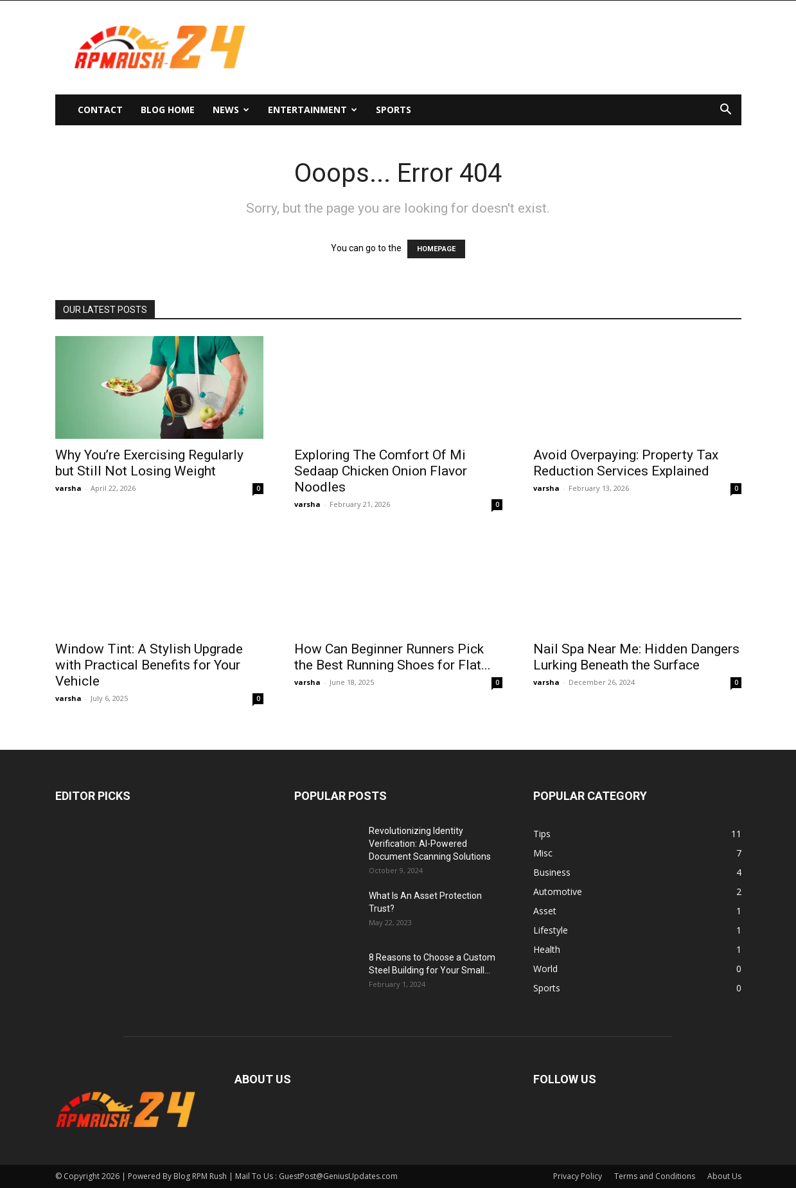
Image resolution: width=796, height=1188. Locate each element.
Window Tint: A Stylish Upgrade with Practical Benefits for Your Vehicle (149, 665)
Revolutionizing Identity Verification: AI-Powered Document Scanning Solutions (430, 844)
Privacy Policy (577, 1176)
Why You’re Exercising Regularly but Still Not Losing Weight (149, 463)
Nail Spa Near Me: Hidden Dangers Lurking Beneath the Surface (636, 657)
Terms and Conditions (654, 1176)
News (231, 109)
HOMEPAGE (436, 249)
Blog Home (168, 109)
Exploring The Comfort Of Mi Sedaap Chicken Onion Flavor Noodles (380, 471)
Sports (393, 109)
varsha (68, 488)
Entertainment (312, 109)
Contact (100, 109)
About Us (724, 1176)
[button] (726, 111)
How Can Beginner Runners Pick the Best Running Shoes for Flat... (392, 657)
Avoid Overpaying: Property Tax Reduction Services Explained (625, 463)
